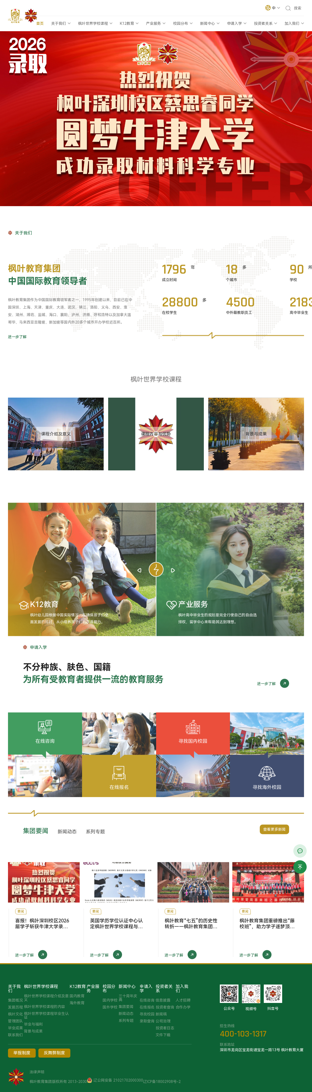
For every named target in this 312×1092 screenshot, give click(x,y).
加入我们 (292, 23)
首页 (40, 23)
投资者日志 (165, 1028)
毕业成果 (15, 1028)
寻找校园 (147, 1014)
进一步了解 (17, 375)
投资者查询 (165, 1007)
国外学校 (110, 1007)
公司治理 (163, 1021)
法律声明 (37, 1072)
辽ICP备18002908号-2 (162, 1081)
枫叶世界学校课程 (93, 23)
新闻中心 (207, 23)
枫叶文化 (15, 1014)
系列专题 (126, 1020)
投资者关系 (263, 23)
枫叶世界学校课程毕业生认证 (46, 1015)
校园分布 (180, 23)
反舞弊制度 (54, 1052)
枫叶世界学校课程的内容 (44, 1007)
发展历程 (15, 1007)
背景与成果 (33, 1031)
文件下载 (163, 1035)
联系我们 (15, 1035)
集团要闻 (126, 1007)
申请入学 (234, 23)
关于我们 (58, 23)
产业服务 (153, 23)
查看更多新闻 (274, 838)
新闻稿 (161, 1014)
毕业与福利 (33, 1024)
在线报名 (147, 1007)
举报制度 (21, 1052)
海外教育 (77, 1003)
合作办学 (183, 1007)
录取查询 (147, 1021)
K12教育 (127, 23)
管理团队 (15, 1021)
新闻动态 (126, 1013)
